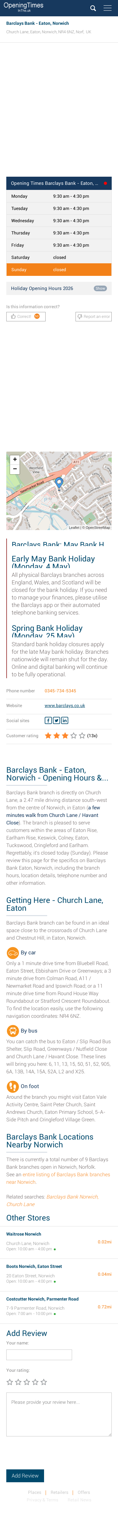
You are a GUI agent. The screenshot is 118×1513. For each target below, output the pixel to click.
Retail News (79, 1499)
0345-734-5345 (60, 690)
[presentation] (54, 1457)
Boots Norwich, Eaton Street (34, 1266)
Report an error (93, 316)
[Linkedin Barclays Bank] (64, 720)
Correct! (25, 316)
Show (100, 288)
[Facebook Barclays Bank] (48, 720)
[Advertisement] (59, 111)
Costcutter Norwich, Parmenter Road (42, 1298)
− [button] (15, 469)
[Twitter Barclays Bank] (56, 720)
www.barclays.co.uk (65, 705)
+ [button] (15, 460)
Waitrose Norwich (23, 1234)
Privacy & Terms (42, 1499)
